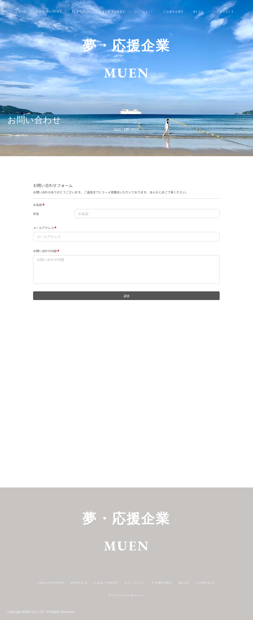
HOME (117, 129)
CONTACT (224, 11)
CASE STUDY (112, 11)
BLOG (199, 11)
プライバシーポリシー (126, 595)
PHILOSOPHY (49, 11)
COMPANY (173, 11)
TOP (23, 11)
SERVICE (81, 11)
